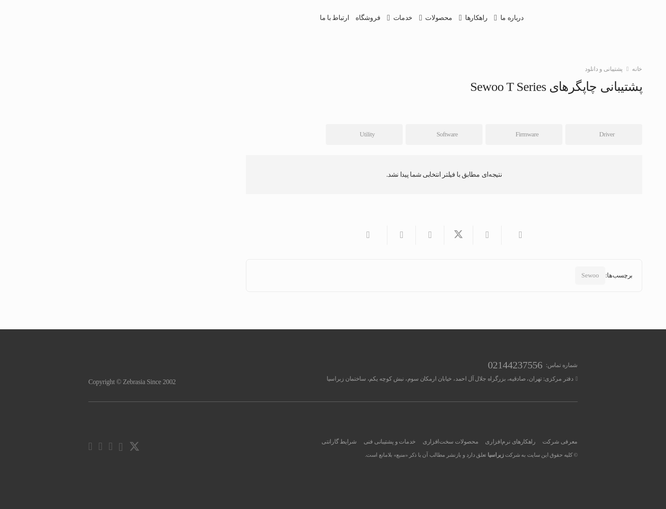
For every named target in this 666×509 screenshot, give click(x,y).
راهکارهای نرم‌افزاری (510, 441)
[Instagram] (121, 447)
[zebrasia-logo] (565, 18)
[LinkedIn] (90, 446)
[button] (489, 18)
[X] (134, 446)
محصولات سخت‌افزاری (450, 441)
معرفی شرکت (560, 441)
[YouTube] (111, 446)
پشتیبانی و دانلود (604, 68)
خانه (637, 68)
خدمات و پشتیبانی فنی (390, 441)
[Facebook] (100, 446)
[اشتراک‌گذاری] (487, 235)
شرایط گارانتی (339, 441)
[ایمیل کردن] (515, 235)
